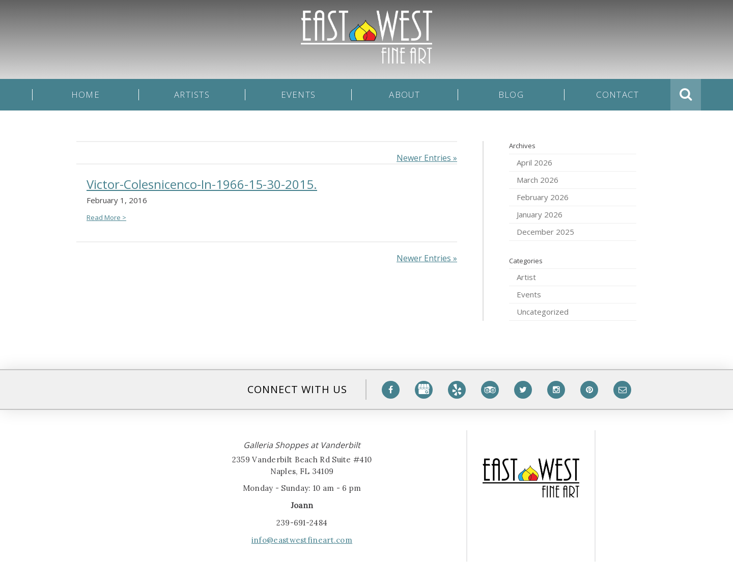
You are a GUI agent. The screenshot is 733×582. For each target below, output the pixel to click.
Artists (192, 94)
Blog (511, 94)
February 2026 (543, 197)
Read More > (106, 217)
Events (298, 94)
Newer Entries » (427, 157)
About (404, 94)
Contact (617, 94)
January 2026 (539, 214)
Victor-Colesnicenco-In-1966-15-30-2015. (202, 184)
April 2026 (534, 162)
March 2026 (537, 180)
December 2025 (545, 232)
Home (85, 94)
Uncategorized (543, 312)
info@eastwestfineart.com (301, 540)
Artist (526, 277)
